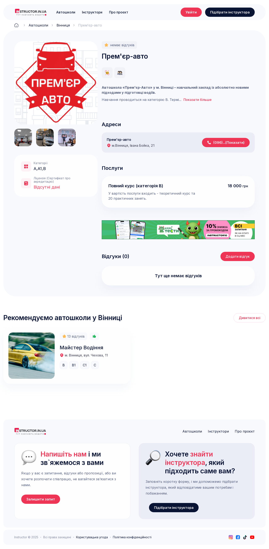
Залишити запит (40, 499)
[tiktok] (245, 537)
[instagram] (230, 537)
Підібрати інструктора (230, 12)
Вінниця (63, 25)
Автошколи (65, 12)
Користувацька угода (92, 537)
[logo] (30, 12)
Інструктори (92, 12)
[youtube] (252, 537)
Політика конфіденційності (132, 537)
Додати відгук (237, 256)
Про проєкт (118, 12)
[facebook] (237, 537)
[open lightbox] (56, 82)
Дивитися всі (249, 318)
